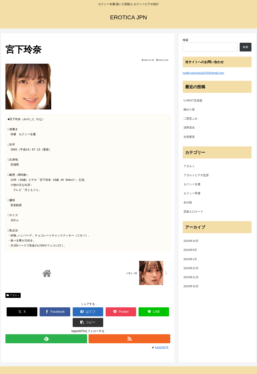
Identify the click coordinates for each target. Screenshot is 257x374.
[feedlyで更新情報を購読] (46, 328)
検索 (185, 40)
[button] (156, 312)
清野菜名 (189, 127)
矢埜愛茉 (189, 136)
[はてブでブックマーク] (74, 312)
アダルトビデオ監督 (196, 175)
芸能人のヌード (193, 211)
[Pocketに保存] (101, 312)
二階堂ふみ (191, 118)
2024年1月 (190, 259)
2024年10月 (191, 240)
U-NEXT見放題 (193, 100)
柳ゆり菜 (189, 109)
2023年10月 (191, 286)
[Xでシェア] (19, 312)
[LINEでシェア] (129, 312)
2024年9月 (190, 249)
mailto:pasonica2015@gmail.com (203, 73)
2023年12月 (191, 268)
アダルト (13, 295)
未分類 (188, 202)
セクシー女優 (192, 184)
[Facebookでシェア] (47, 312)
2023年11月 (191, 277)
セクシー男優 (192, 193)
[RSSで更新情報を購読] (129, 328)
